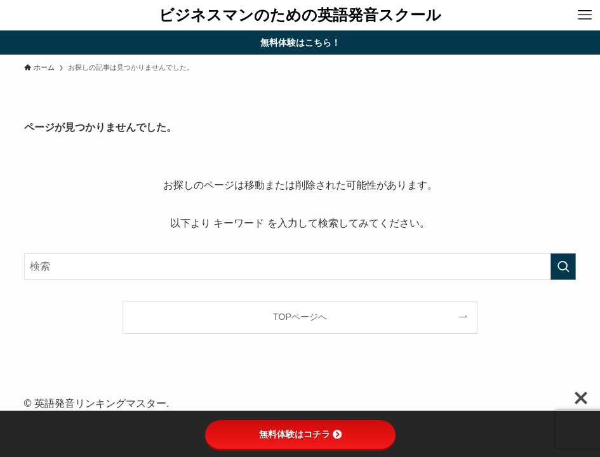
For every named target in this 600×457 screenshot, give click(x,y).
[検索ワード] (300, 266)
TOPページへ (300, 317)
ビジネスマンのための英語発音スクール (300, 15)
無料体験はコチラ (300, 434)
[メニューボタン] (585, 15)
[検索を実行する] (563, 266)
